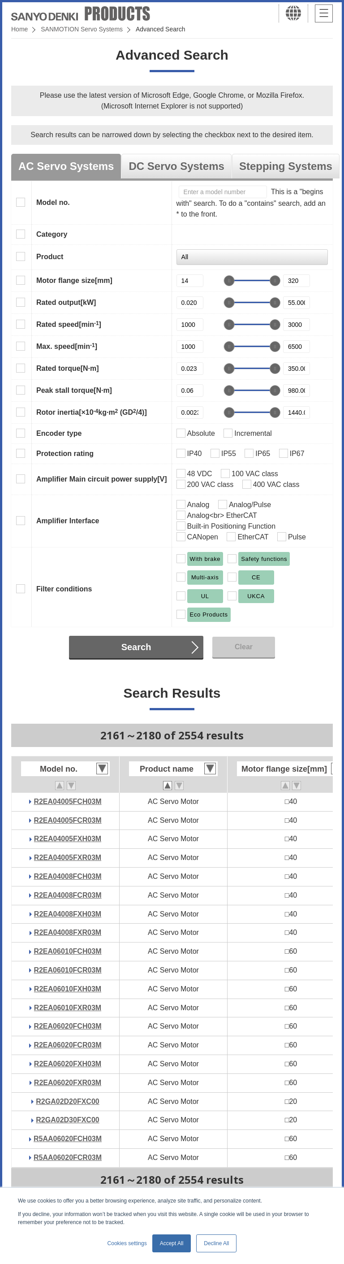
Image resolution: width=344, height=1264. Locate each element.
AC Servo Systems (66, 166)
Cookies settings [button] (127, 1243)
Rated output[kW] (66, 302)
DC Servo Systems (176, 166)
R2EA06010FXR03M (67, 1008)
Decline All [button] (216, 1243)
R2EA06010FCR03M (67, 970)
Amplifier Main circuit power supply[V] (101, 479)
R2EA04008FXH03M (67, 914)
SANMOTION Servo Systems (82, 29)
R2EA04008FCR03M (67, 895)
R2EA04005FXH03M (67, 839)
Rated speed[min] (68, 324)
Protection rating (65, 453)
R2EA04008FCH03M (67, 876)
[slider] (229, 280)
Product (49, 257)
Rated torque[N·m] (67, 368)
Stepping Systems (285, 166)
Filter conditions (64, 589)
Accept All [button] (172, 1243)
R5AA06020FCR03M (68, 1157)
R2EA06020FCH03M (67, 1026)
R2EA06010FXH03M (67, 989)
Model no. (53, 202)
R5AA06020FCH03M (68, 1138)
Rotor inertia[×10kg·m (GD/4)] (91, 412)
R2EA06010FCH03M (67, 951)
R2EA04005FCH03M (67, 801)
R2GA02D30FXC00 (67, 1120)
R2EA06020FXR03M (67, 1082)
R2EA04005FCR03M (67, 820)
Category (51, 234)
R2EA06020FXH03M (67, 1064)
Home (19, 29)
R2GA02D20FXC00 (67, 1101)
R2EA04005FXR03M (67, 857)
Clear (244, 647)
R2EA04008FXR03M (67, 932)
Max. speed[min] (66, 346)
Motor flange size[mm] (74, 280)
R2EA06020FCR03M (67, 1045)
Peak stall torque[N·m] (74, 390)
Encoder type (59, 433)
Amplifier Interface (67, 521)
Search (136, 647)
